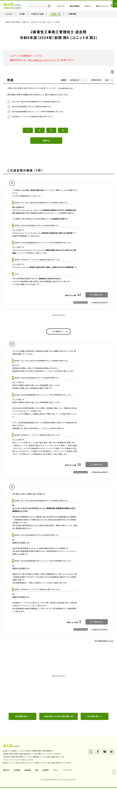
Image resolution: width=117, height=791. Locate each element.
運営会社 (6, 773)
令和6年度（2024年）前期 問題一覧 (58, 719)
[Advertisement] (58, 696)
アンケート (67, 8)
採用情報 (28, 773)
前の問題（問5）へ (22, 719)
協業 (37, 773)
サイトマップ (69, 773)
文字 (96, 80)
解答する (46, 142)
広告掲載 (17, 773)
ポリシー (57, 773)
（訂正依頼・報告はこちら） (66, 88)
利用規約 (46, 773)
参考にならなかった (80, 304)
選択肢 (63, 80)
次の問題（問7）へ (94, 719)
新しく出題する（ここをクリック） (44, 60)
